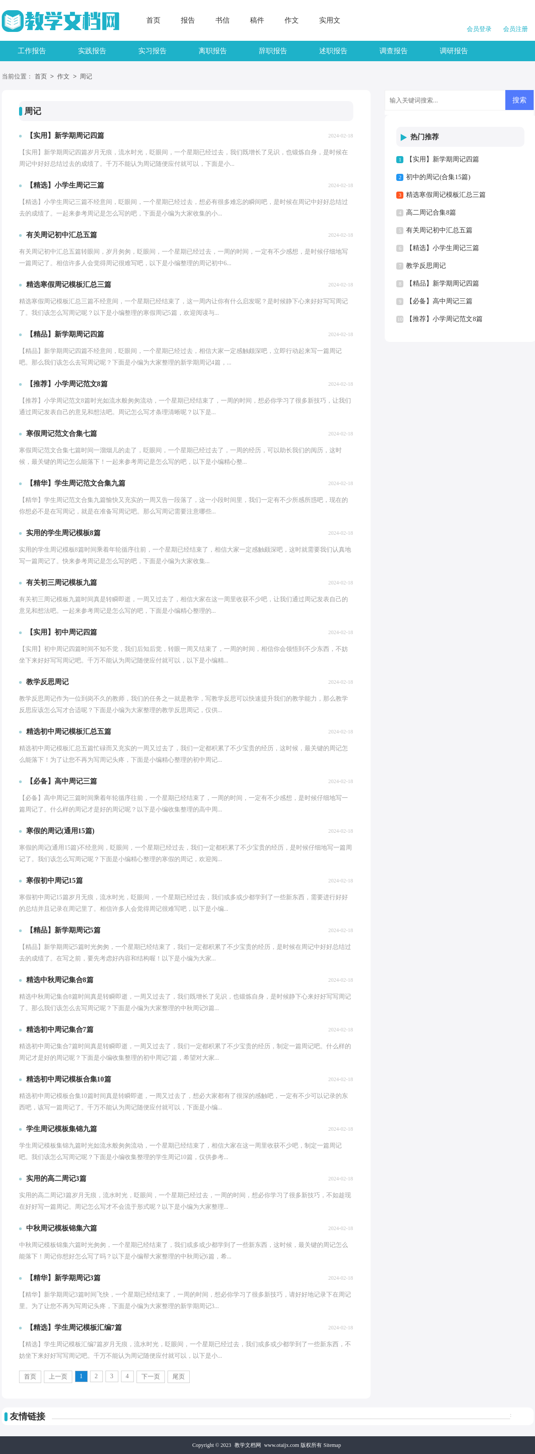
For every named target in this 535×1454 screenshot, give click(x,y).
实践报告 (92, 51)
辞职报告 (273, 51)
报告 (188, 20)
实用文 (329, 20)
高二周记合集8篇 (431, 212)
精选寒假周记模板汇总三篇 (446, 194)
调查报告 (393, 51)
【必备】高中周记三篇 (439, 301)
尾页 (178, 1376)
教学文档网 (247, 1445)
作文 (292, 20)
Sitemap (332, 1445)
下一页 (150, 1376)
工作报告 (32, 51)
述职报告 (333, 51)
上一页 (58, 1376)
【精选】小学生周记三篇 (442, 247)
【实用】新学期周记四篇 (442, 159)
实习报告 (152, 51)
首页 (153, 20)
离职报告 (213, 51)
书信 (222, 20)
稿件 (257, 20)
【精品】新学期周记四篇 (442, 283)
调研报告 (454, 51)
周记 (86, 77)
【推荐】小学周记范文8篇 (444, 318)
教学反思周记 (426, 265)
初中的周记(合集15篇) (438, 176)
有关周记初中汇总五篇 (439, 230)
